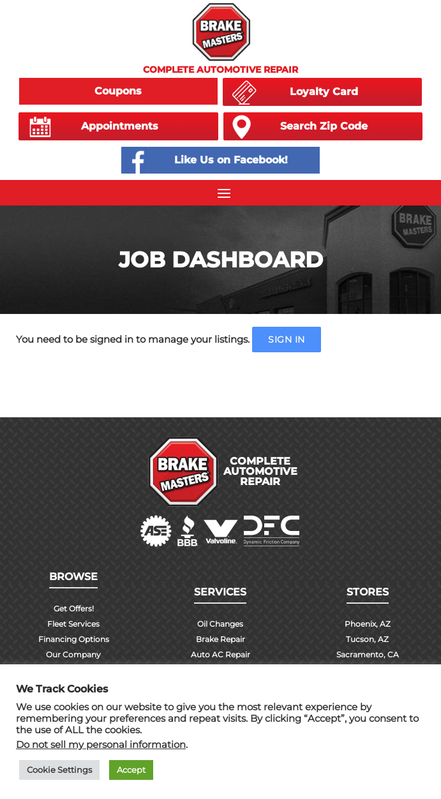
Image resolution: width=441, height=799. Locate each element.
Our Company (73, 654)
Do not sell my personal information (101, 744)
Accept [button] (131, 770)
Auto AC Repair (220, 654)
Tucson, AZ (367, 639)
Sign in (286, 339)
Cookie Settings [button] (59, 770)
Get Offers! (74, 608)
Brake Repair (220, 639)
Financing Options (73, 639)
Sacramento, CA (367, 654)
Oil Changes (220, 624)
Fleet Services (73, 624)
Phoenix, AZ (368, 624)
